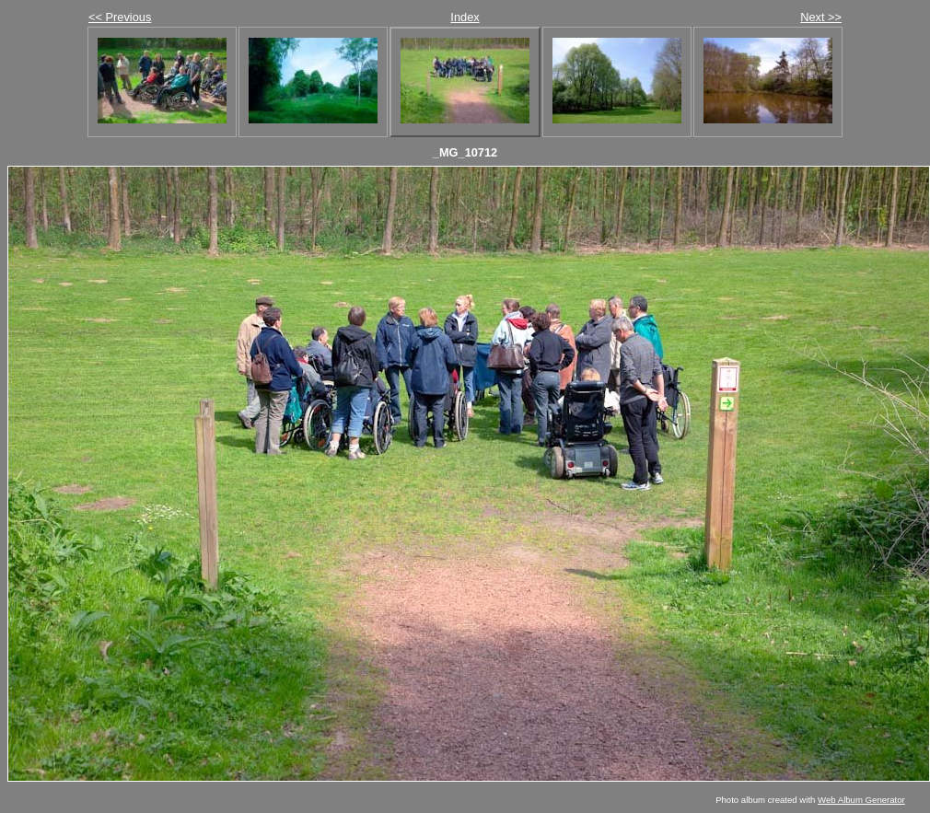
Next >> (821, 17)
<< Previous (119, 17)
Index (464, 17)
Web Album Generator (861, 800)
